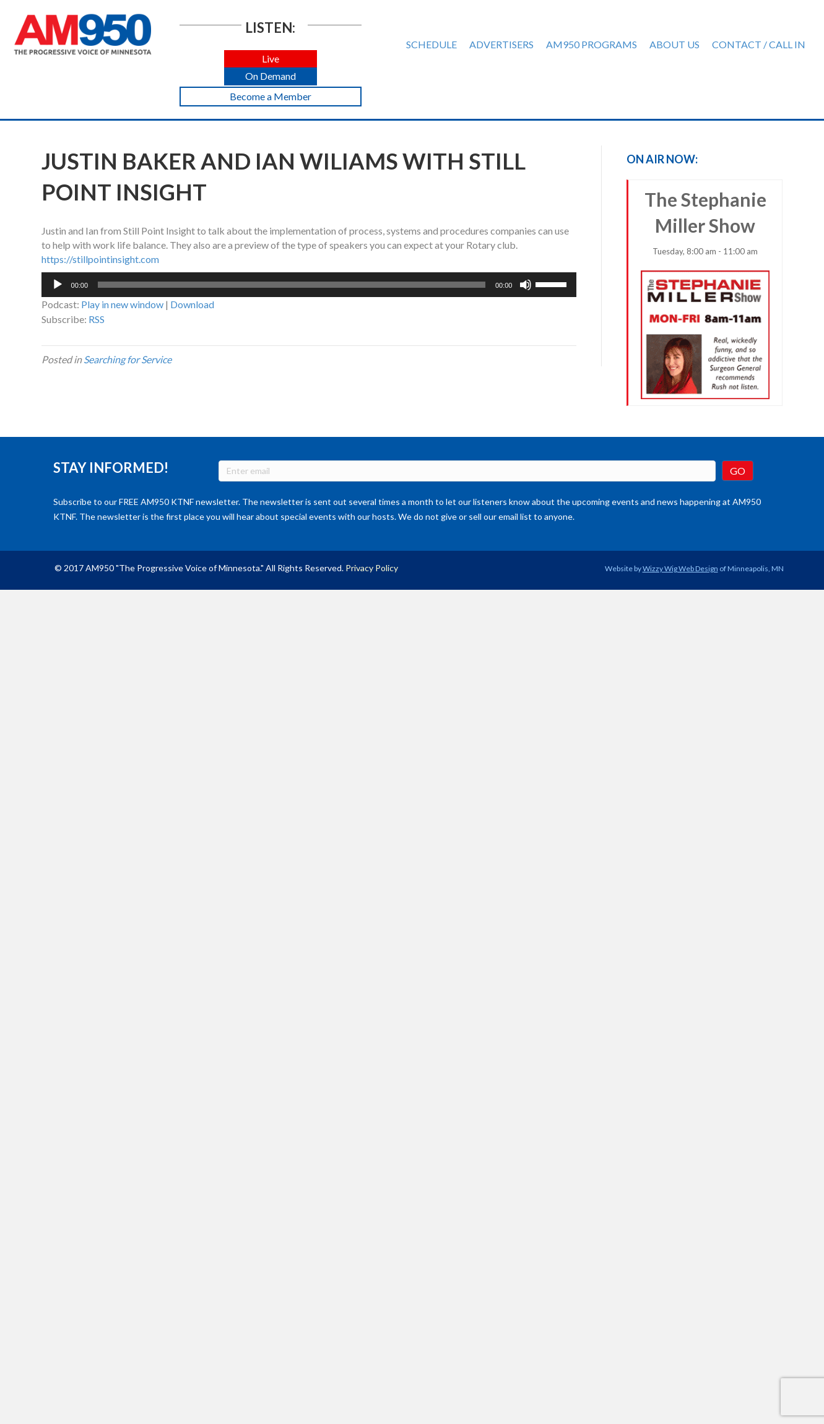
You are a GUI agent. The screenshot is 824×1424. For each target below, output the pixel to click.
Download (192, 304)
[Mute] (525, 284)
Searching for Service (127, 359)
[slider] (291, 285)
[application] (309, 284)
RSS (97, 319)
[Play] (57, 284)
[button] (270, 59)
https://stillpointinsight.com (100, 259)
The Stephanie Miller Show (705, 293)
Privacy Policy (371, 568)
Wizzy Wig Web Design (680, 568)
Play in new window (122, 304)
